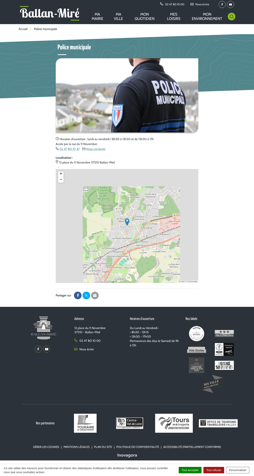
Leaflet (182, 282)
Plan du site (103, 447)
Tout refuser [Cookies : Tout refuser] (213, 470)
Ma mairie (97, 16)
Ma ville (118, 16)
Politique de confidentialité (137, 447)
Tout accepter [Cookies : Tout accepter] (190, 470)
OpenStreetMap (192, 282)
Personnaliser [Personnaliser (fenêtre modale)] (237, 470)
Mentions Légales (77, 447)
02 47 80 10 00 (87, 341)
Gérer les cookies (46, 447)
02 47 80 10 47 (70, 149)
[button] (127, 222)
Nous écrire (84, 349)
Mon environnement (207, 16)
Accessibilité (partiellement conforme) (192, 447)
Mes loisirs (173, 16)
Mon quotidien (145, 16)
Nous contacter (96, 149)
